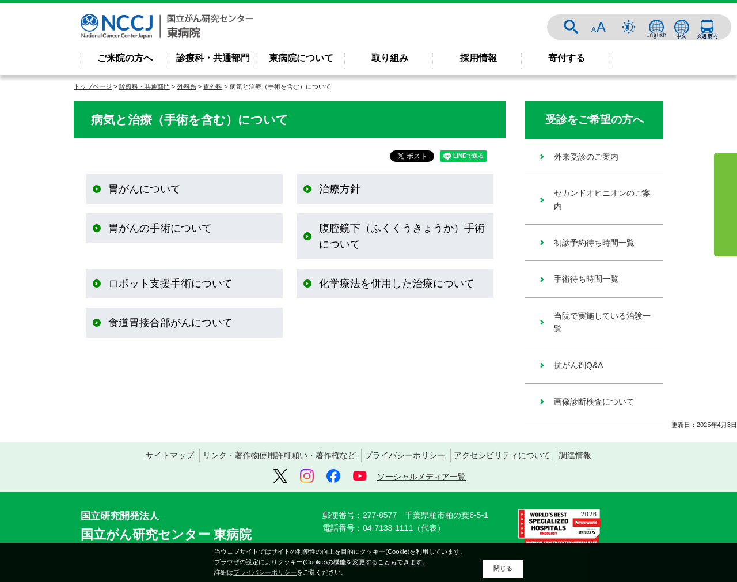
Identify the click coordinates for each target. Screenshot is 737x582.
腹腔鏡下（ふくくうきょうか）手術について (402, 236)
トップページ (93, 86)
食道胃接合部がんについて (170, 322)
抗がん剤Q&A (578, 365)
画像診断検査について (594, 401)
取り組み (389, 58)
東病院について (301, 58)
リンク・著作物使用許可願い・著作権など (279, 455)
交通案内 (707, 27)
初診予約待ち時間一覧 (594, 242)
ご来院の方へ (125, 58)
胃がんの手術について (160, 228)
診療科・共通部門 (213, 58)
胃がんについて (144, 189)
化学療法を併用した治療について (396, 283)
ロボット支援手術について (170, 283)
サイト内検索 (571, 27)
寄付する (566, 58)
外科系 (186, 86)
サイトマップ (170, 455)
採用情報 (478, 58)
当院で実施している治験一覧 (602, 322)
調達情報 (575, 455)
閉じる (502, 568)
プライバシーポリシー (404, 455)
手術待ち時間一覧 (586, 279)
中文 (681, 27)
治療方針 (339, 189)
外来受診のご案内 (586, 156)
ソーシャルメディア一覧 (421, 476)
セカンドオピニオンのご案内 (602, 199)
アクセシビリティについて (502, 455)
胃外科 (212, 86)
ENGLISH (656, 27)
